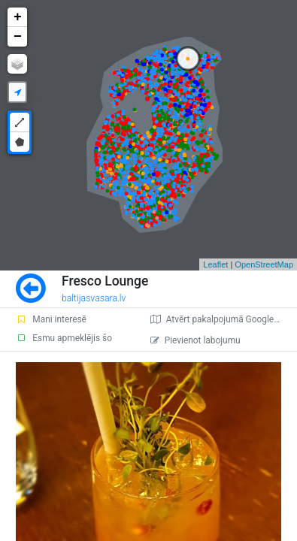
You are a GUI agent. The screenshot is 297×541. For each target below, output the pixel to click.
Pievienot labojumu (195, 340)
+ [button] (18, 17)
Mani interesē (51, 319)
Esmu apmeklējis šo (64, 338)
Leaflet (215, 264)
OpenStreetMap (264, 264)
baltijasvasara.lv (94, 298)
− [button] (18, 37)
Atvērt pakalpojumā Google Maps (223, 319)
